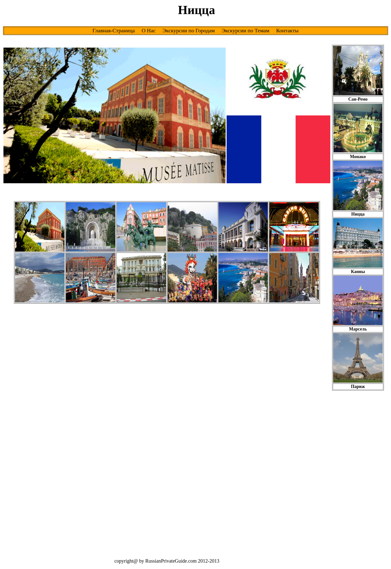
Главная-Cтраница (114, 30)
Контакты (287, 30)
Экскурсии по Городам (188, 30)
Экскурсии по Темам (245, 30)
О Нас (149, 30)
